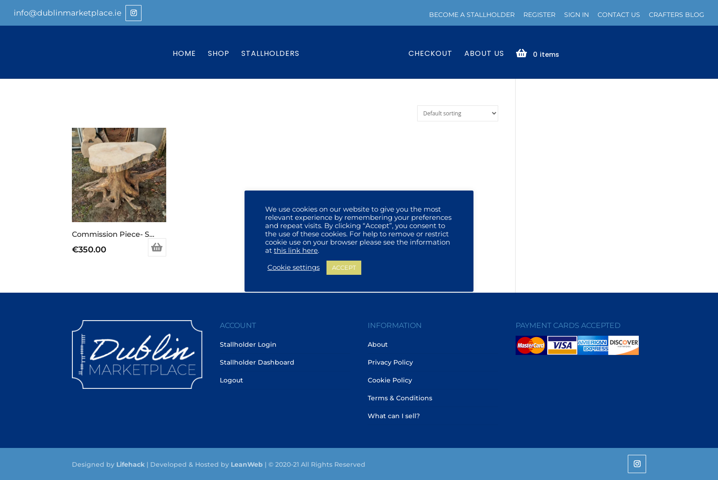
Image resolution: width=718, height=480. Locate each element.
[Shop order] (457, 113)
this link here (296, 250)
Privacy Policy (390, 362)
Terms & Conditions (400, 398)
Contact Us (619, 15)
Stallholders (270, 54)
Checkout (430, 54)
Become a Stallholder (472, 15)
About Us (484, 54)
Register (539, 15)
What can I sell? (394, 416)
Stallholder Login (248, 344)
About (378, 344)
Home (184, 54)
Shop (218, 54)
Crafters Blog (676, 15)
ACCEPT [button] (344, 267)
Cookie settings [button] (293, 267)
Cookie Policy (390, 380)
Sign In (576, 15)
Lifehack (130, 464)
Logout (231, 380)
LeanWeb (247, 464)
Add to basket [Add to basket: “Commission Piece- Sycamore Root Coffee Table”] (157, 247)
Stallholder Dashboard (257, 362)
